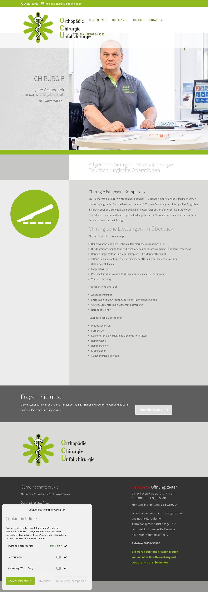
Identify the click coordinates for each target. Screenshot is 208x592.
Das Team (118, 20)
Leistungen (96, 20)
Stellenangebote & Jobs (89, 34)
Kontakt (153, 20)
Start (76, 20)
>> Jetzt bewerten (156, 562)
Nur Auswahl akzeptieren (71, 581)
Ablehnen (44, 581)
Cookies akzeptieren (20, 581)
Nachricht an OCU (153, 409)
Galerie (138, 20)
